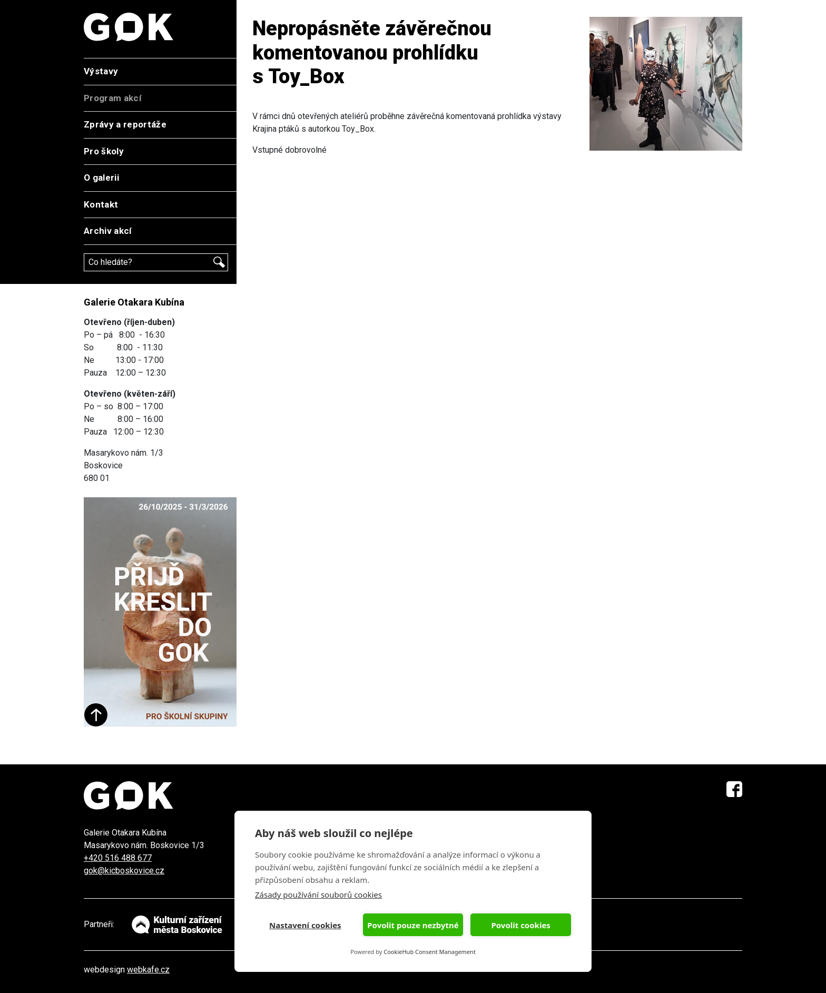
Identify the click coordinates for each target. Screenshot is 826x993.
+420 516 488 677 (118, 858)
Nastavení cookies (305, 925)
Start (96, 715)
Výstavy (101, 71)
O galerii (101, 177)
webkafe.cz (148, 970)
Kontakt (101, 204)
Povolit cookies (520, 925)
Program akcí (113, 98)
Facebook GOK (734, 789)
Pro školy (104, 151)
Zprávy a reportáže (125, 124)
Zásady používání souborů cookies (318, 894)
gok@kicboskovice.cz (124, 871)
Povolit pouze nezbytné (412, 925)
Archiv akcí (108, 230)
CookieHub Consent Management (430, 952)
